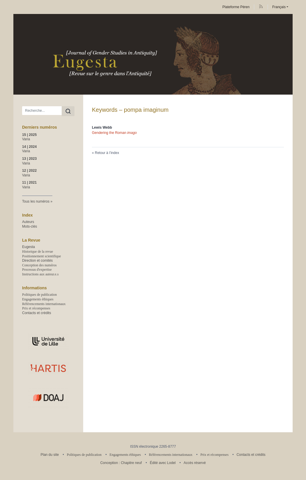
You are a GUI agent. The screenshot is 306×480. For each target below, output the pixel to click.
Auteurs (28, 222)
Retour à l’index (107, 153)
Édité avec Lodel (163, 463)
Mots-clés (29, 226)
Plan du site (49, 455)
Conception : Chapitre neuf (121, 463)
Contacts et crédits (36, 313)
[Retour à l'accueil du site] (153, 54)
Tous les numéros (35, 201)
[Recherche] (42, 110)
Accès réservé (195, 463)
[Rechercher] (68, 111)
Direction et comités (37, 260)
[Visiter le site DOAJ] (48, 397)
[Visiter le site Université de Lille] (48, 341)
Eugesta (28, 247)
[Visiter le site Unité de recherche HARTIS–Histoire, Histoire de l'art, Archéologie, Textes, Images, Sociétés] (48, 368)
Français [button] (279, 7)
